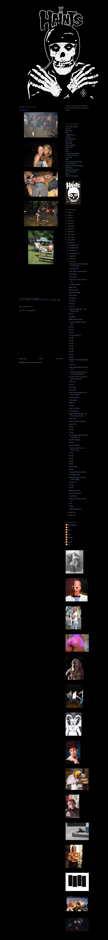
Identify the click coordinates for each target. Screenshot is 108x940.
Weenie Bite (72, 277)
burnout (28, 299)
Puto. (70, 503)
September (72, 253)
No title (71, 314)
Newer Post (22, 358)
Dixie (67, 151)
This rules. (72, 301)
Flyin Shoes (69, 141)
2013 (69, 231)
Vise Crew (69, 157)
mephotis (69, 542)
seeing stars (72, 298)
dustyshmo (69, 537)
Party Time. (72, 381)
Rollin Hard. (72, 287)
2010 (69, 240)
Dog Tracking (73, 274)
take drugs (72, 387)
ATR (67, 133)
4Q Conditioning (70, 139)
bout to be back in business (77, 421)
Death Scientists (71, 145)
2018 (69, 218)
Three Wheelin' (73, 411)
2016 (69, 223)
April (71, 515)
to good (71, 405)
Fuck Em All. (73, 482)
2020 (69, 212)
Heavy (68, 174)
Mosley (68, 530)
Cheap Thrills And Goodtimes (74, 166)
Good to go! (72, 390)
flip (47, 299)
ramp (59, 299)
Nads (67, 159)
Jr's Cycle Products (71, 155)
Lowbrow (68, 137)
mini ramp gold (73, 268)
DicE (67, 149)
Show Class (69, 147)
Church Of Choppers (72, 176)
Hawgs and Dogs (74, 445)
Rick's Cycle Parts (71, 172)
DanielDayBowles (71, 525)
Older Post (59, 358)
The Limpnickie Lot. (75, 335)
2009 (69, 242)
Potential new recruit (75, 509)
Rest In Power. (73, 290)
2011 (69, 237)
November (72, 248)
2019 (69, 215)
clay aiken (35, 299)
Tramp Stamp (73, 400)
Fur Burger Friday (74, 475)
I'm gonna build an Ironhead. (77, 472)
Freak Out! (69, 143)
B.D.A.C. (68, 129)
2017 (69, 220)
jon (67, 540)
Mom (67, 527)
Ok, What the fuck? (75, 284)
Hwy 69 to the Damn (75, 493)
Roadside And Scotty (72, 170)
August (71, 256)
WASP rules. (73, 418)
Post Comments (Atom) (35, 362)
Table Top (72, 403)
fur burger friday (74, 397)
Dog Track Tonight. (74, 292)
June (71, 261)
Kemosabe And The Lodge (74, 161)
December (72, 245)
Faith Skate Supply (71, 126)
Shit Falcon (69, 131)
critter (42, 299)
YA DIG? (68, 535)
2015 (69, 226)
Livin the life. (73, 424)
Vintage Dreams (70, 135)
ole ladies (52, 299)
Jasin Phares (73, 295)
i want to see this (74, 408)
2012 (69, 234)
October (72, 250)
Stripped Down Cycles (72, 153)
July (70, 259)
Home (41, 358)
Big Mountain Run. (74, 440)
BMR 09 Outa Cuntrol (75, 319)
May (70, 512)
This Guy (71, 306)
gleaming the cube (74, 490)
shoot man (72, 364)
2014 (69, 229)
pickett (68, 544)
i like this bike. (73, 496)
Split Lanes (69, 168)
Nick (67, 532)
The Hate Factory (71, 163)
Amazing (71, 303)
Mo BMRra (72, 316)
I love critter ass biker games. (78, 271)
